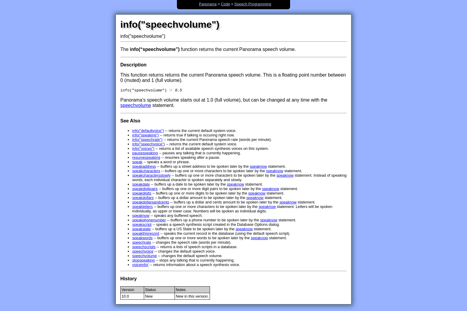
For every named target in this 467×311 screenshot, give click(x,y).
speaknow (258, 167)
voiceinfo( (140, 265)
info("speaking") (145, 135)
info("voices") (143, 149)
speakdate (141, 185)
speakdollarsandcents (150, 202)
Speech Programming (252, 4)
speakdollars (143, 198)
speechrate (141, 243)
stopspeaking (143, 261)
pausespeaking (145, 153)
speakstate (141, 229)
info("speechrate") (147, 140)
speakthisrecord (145, 234)
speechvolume (135, 105)
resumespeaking (146, 158)
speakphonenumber (149, 220)
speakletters (142, 207)
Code (225, 4)
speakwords (142, 238)
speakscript (142, 225)
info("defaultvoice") (148, 131)
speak (137, 162)
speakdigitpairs (145, 189)
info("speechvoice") (148, 144)
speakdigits (141, 194)
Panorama (208, 4)
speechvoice (142, 252)
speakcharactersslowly (151, 176)
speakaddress (144, 167)
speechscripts (143, 247)
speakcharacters (146, 171)
